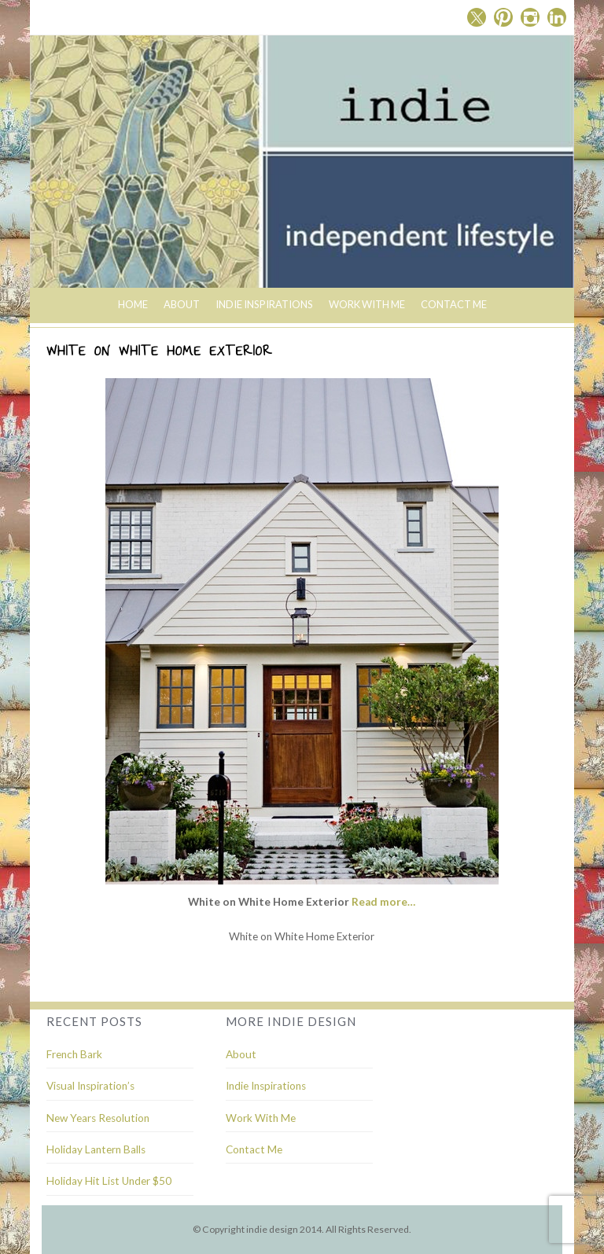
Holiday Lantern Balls (95, 1149)
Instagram (530, 17)
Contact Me (454, 304)
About (182, 304)
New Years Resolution (97, 1118)
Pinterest (503, 17)
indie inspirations (264, 304)
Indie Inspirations (266, 1085)
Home (133, 304)
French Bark (74, 1054)
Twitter (476, 17)
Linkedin (556, 17)
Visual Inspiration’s (90, 1085)
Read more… (383, 901)
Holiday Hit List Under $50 (108, 1181)
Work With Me (367, 304)
